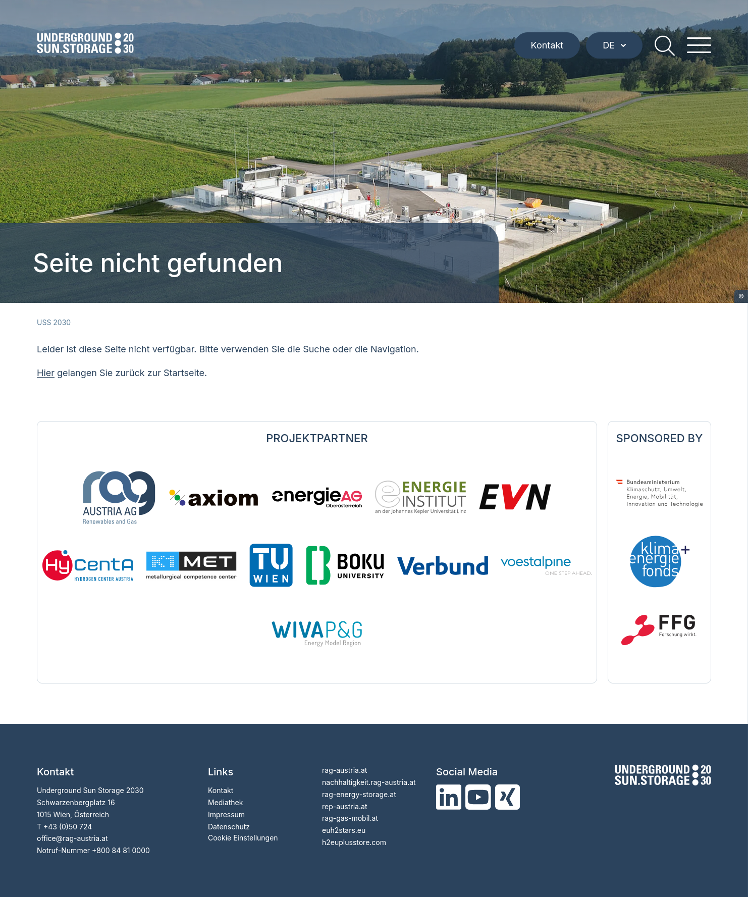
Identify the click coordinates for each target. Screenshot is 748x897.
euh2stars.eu (343, 830)
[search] (665, 45)
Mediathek (225, 802)
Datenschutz (229, 826)
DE (614, 45)
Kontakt (547, 45)
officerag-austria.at (72, 838)
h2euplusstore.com (354, 842)
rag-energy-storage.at (359, 794)
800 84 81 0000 (123, 850)
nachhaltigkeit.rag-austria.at (369, 782)
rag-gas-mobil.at (350, 818)
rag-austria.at (344, 770)
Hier (46, 372)
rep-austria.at (344, 806)
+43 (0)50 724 (67, 826)
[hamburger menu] (699, 45)
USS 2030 (54, 322)
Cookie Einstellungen (243, 837)
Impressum (226, 814)
